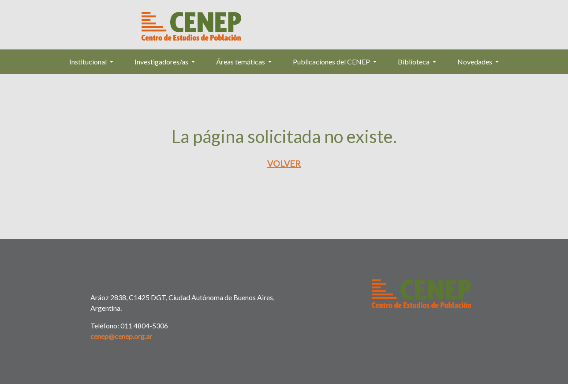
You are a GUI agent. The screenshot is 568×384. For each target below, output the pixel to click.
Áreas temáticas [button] (241, 61)
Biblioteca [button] (414, 61)
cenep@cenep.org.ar (121, 336)
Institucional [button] (88, 61)
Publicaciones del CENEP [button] (332, 61)
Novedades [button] (475, 61)
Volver (284, 163)
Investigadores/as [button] (162, 61)
